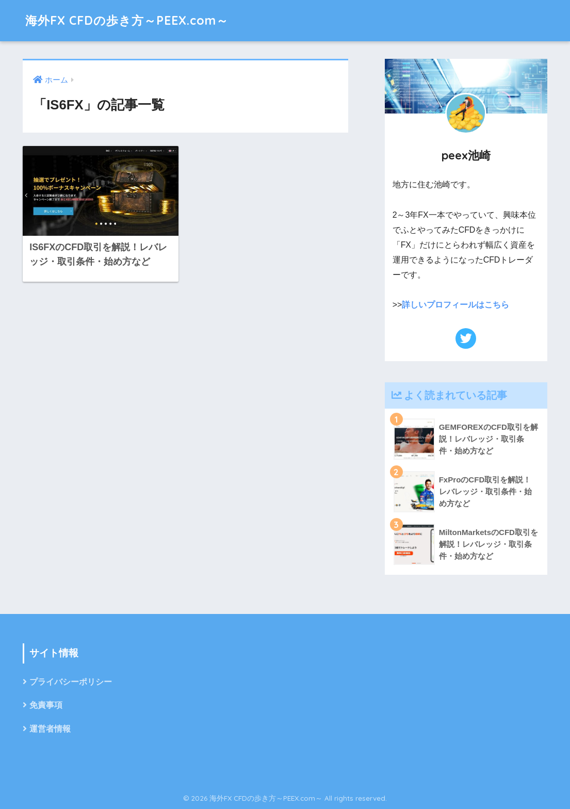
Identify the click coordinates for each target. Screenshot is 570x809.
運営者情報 (50, 728)
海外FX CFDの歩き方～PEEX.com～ (127, 20)
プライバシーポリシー (70, 681)
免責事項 (45, 705)
